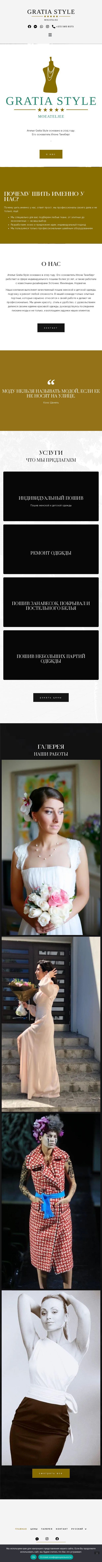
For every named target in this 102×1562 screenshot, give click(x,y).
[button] (50, 35)
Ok (33, 1557)
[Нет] (97, 1553)
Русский (79, 1529)
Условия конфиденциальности (56, 1557)
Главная (21, 1529)
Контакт (62, 1529)
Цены (34, 1529)
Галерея (46, 1529)
